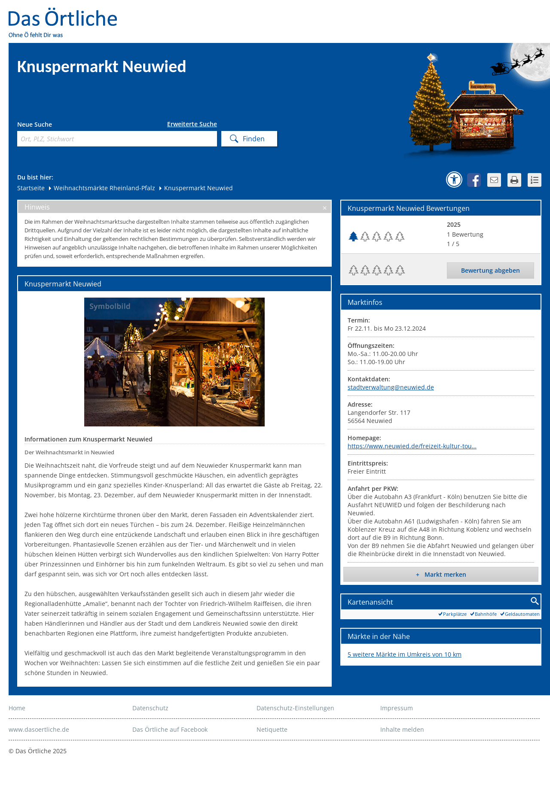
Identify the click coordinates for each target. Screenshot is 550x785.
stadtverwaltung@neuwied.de (391, 387)
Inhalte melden (402, 729)
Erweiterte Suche (192, 124)
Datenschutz (150, 708)
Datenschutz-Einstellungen (295, 708)
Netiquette (272, 729)
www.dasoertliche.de (39, 729)
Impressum (396, 708)
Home (17, 708)
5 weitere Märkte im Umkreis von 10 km (404, 654)
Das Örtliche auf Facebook (170, 729)
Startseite (31, 188)
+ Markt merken (441, 574)
